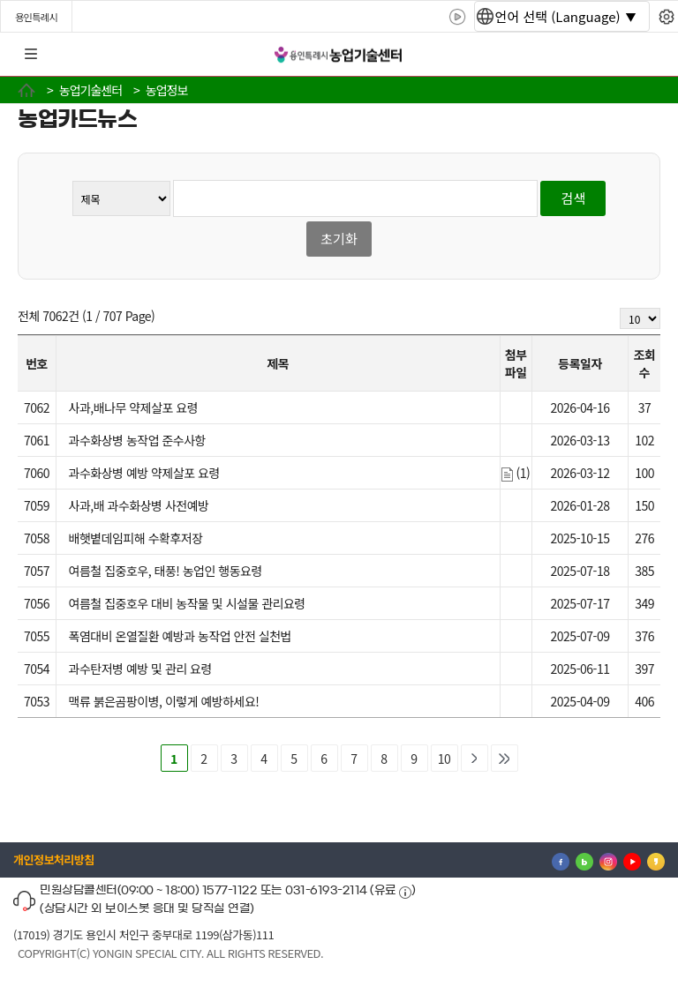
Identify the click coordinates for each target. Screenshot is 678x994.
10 (444, 758)
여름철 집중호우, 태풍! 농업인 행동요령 (165, 570)
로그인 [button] (648, 54)
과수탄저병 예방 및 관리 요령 (140, 668)
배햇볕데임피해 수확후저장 (136, 538)
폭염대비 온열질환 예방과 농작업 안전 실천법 (180, 636)
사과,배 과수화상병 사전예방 (139, 505)
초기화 (338, 238)
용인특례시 (36, 17)
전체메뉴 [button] (31, 54)
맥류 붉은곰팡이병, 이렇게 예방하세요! (164, 701)
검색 (573, 198)
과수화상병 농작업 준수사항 (137, 440)
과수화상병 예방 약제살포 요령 (144, 473)
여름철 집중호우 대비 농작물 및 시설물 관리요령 (187, 603)
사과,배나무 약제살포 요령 (133, 407)
